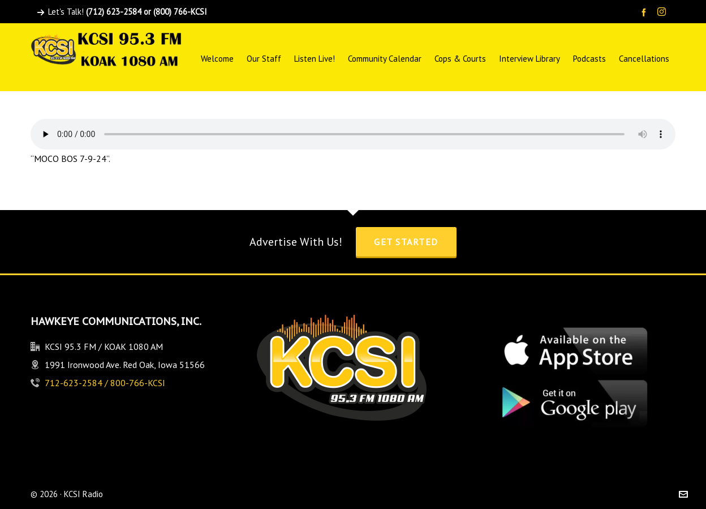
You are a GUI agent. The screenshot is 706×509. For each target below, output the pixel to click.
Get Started (406, 241)
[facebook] (645, 12)
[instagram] (663, 12)
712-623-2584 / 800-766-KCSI (105, 382)
